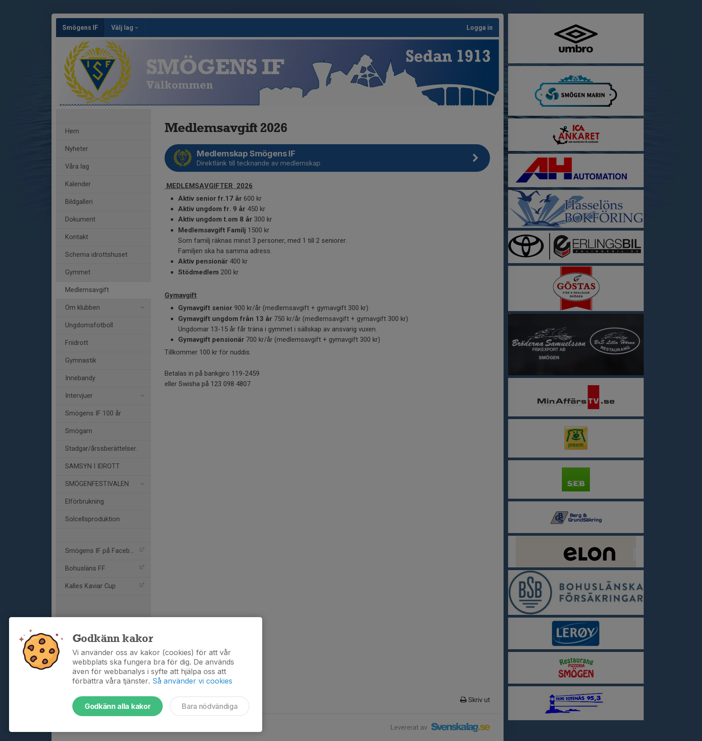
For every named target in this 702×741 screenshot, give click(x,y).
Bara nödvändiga (209, 706)
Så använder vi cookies (192, 680)
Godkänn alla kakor (118, 706)
